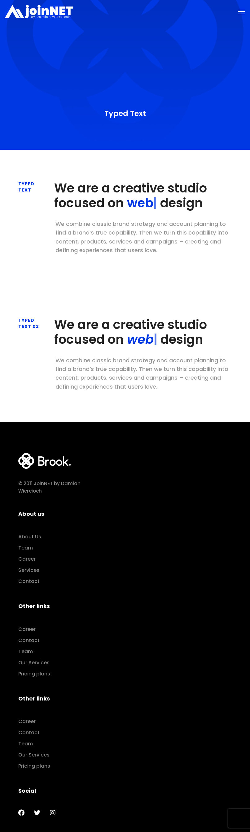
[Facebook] (21, 812)
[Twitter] (37, 812)
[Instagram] (52, 812)
